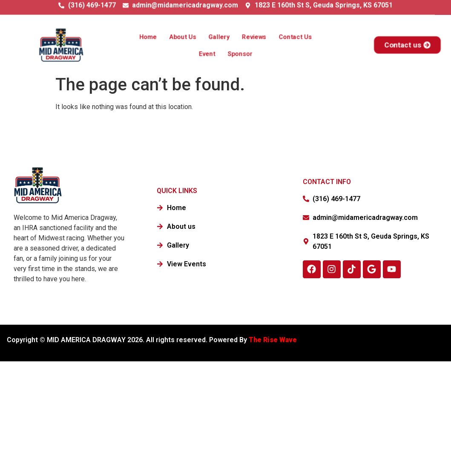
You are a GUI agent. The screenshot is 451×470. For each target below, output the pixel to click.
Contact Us (290, 37)
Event (208, 52)
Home (153, 37)
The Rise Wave (274, 340)
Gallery (220, 37)
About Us (185, 37)
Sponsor (238, 52)
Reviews (252, 37)
